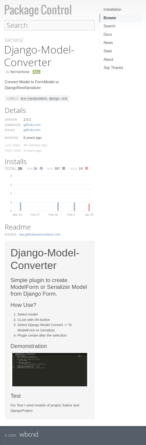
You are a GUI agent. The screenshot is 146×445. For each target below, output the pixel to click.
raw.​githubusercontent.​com (40, 234)
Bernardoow (19, 71)
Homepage (13, 124)
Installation (113, 9)
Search (109, 26)
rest (64, 98)
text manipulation (34, 98)
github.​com (31, 124)
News (108, 43)
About (108, 59)
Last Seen (12, 145)
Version (11, 119)
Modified (11, 137)
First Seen (13, 150)
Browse (110, 18)
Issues (10, 130)
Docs (108, 34)
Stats (108, 51)
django (54, 98)
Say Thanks (113, 68)
